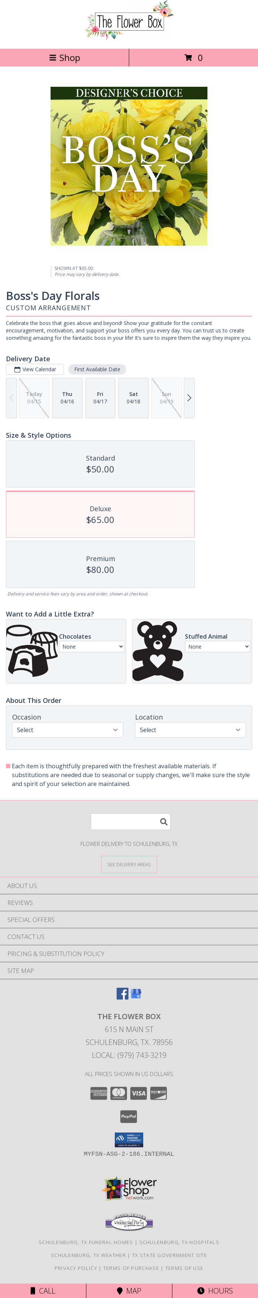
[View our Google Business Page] (136, 997)
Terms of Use (184, 1268)
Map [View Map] (129, 1291)
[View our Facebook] (122, 997)
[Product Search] (131, 821)
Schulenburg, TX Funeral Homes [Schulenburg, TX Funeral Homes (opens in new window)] (86, 1242)
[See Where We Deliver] (129, 864)
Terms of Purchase (131, 1268)
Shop (64, 57)
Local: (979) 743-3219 (129, 1055)
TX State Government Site (169, 1255)
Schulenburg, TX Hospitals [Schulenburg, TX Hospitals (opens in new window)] (180, 1242)
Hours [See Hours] (215, 1291)
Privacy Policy (76, 1268)
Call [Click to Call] (43, 1291)
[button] (129, 1140)
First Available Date (97, 369)
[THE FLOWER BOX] (129, 37)
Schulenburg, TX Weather (88, 1255)
